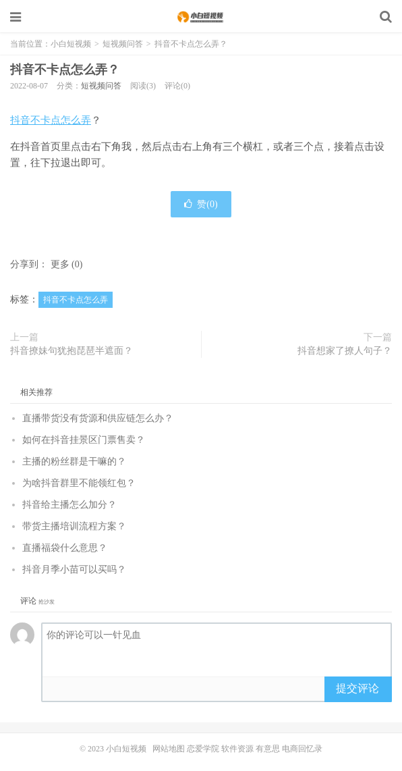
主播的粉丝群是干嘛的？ (74, 461)
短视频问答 (123, 44)
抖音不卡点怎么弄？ (64, 69)
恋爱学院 (203, 748)
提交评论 (357, 688)
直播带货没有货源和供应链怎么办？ (97, 418)
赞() (200, 204)
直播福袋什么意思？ (64, 548)
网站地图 (168, 748)
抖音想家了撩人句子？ (344, 351)
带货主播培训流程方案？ (74, 526)
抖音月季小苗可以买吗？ (74, 569)
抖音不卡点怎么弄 (50, 120)
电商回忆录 (302, 748)
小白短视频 (201, 17)
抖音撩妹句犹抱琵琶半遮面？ (71, 351)
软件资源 (237, 748)
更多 (60, 264)
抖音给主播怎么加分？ (69, 505)
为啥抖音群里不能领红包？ (79, 483)
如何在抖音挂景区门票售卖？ (83, 440)
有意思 (268, 748)
